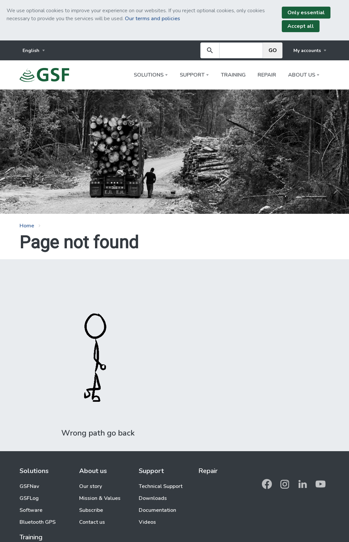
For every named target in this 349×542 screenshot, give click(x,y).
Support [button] (192, 75)
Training (233, 75)
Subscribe (91, 510)
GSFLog (29, 498)
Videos (147, 522)
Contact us (92, 522)
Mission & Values (100, 498)
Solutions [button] (149, 75)
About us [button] (301, 75)
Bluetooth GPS (38, 522)
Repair (267, 75)
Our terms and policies (152, 18)
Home (27, 225)
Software (31, 510)
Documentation (157, 510)
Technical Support (160, 486)
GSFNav (29, 486)
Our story (90, 486)
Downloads (153, 498)
